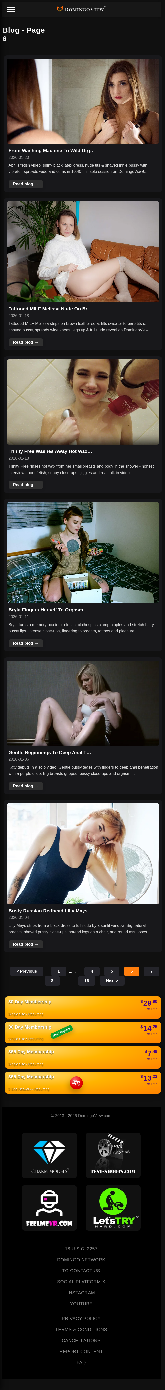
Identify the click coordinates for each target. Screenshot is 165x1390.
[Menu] (10, 9)
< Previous (27, 971)
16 (86, 981)
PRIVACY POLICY (81, 1318)
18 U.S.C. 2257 (81, 1248)
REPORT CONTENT (81, 1351)
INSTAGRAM (81, 1292)
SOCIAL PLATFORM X (81, 1281)
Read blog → (26, 184)
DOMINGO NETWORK (81, 1259)
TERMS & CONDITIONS (81, 1329)
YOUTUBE (81, 1303)
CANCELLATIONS (81, 1340)
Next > (112, 981)
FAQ (81, 1362)
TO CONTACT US (81, 1270)
